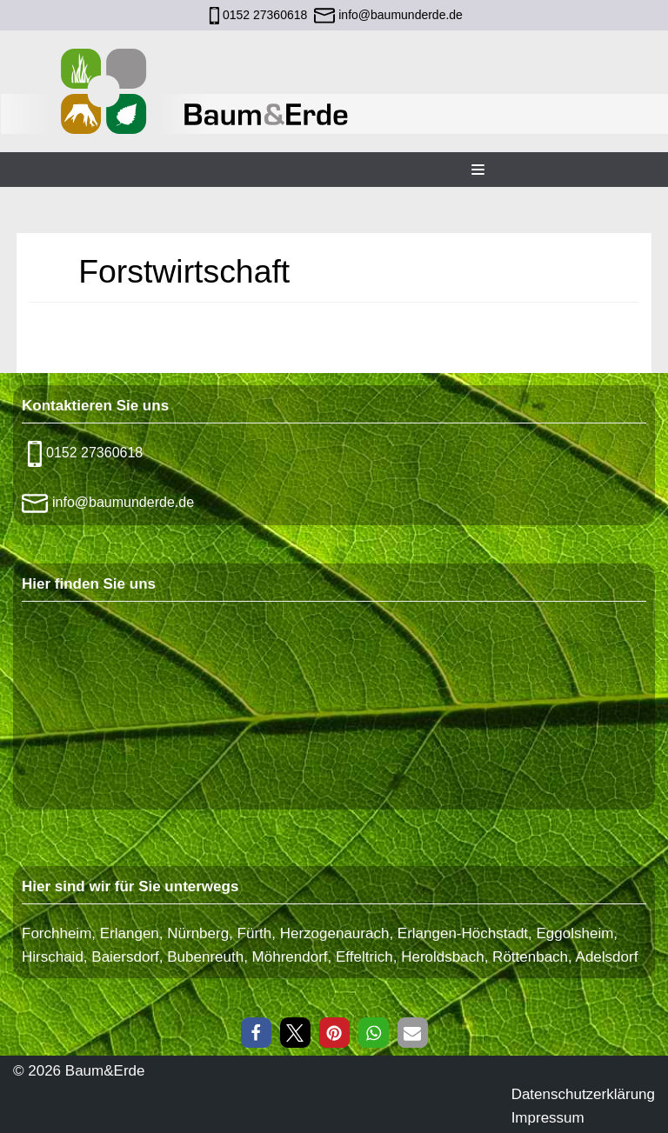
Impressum (547, 1118)
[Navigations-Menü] (478, 169)
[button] (256, 1032)
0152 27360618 (265, 15)
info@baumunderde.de (399, 15)
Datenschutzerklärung (583, 1094)
